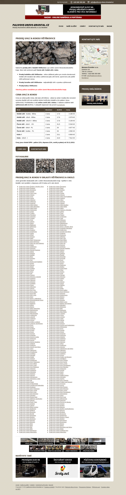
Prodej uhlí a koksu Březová (57, 410)
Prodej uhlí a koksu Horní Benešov (58, 367)
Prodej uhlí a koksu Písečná (27, 275)
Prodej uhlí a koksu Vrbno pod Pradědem (60, 196)
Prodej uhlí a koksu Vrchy (26, 196)
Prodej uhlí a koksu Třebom (56, 215)
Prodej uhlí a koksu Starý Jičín (57, 238)
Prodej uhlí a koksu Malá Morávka (28, 313)
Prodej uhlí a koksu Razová (26, 265)
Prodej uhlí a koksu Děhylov (27, 400)
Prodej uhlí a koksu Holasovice (57, 368)
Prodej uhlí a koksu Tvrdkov (26, 213)
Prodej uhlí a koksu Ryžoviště (57, 257)
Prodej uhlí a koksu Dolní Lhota (27, 392)
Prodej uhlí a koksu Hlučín (56, 372)
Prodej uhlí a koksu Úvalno (26, 211)
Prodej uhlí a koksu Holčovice (27, 368)
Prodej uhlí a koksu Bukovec (57, 407)
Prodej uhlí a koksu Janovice (57, 347)
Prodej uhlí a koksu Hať (25, 380)
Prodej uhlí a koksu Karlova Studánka (29, 342)
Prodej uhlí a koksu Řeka (26, 257)
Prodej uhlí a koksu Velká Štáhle (58, 206)
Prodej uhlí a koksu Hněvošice (27, 372)
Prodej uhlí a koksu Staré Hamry (58, 241)
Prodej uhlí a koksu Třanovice (27, 216)
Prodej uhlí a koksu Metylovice (57, 307)
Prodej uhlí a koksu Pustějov (27, 268)
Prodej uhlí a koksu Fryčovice (57, 384)
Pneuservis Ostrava (85, 487)
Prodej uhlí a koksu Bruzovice (27, 412)
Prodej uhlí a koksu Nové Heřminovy (59, 292)
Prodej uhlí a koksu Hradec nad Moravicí (60, 357)
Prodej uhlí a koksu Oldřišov (57, 285)
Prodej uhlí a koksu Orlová (56, 283)
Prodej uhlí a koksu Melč (56, 308)
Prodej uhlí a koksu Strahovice (57, 235)
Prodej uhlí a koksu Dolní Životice (58, 387)
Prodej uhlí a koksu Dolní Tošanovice (29, 389)
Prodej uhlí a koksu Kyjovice (57, 323)
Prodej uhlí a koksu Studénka (57, 233)
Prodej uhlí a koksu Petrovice (57, 277)
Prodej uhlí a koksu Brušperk (57, 412)
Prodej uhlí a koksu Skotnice (27, 253)
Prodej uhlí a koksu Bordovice (27, 419)
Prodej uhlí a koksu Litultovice (27, 318)
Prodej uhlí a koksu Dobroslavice (58, 394)
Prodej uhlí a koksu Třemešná (27, 215)
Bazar (109, 26)
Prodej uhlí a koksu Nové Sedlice (58, 290)
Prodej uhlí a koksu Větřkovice (27, 201)
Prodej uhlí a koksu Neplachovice (58, 295)
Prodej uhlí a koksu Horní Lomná (58, 363)
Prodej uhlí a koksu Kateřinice (57, 338)
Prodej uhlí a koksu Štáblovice (27, 225)
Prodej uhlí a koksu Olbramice (27, 287)
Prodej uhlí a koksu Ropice (26, 263)
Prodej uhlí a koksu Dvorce (56, 385)
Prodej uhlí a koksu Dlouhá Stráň (28, 397)
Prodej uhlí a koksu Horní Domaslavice (60, 365)
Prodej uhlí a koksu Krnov (56, 328)
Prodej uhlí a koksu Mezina (26, 307)
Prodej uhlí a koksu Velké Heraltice (58, 205)
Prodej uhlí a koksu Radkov (56, 267)
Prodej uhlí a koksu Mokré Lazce (58, 302)
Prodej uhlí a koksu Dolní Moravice (58, 389)
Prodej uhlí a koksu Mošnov (56, 297)
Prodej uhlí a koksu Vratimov (57, 198)
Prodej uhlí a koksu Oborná (26, 288)
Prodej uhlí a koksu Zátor (56, 191)
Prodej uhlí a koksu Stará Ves (57, 243)
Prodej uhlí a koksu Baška (56, 429)
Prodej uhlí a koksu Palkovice (27, 280)
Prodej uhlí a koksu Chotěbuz (27, 353)
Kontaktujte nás (96, 26)
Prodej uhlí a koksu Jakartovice (27, 350)
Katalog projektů (49, 487)
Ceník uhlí (21, 149)
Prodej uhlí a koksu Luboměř (27, 317)
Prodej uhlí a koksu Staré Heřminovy (29, 241)
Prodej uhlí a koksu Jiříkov (56, 343)
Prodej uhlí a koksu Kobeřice (57, 337)
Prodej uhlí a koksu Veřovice (57, 201)
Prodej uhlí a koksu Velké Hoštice (28, 205)
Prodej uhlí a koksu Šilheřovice (27, 226)
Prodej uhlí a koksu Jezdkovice (57, 345)
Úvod (61, 26)
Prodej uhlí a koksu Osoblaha (27, 283)
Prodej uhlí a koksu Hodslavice (27, 370)
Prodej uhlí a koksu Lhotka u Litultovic (29, 322)
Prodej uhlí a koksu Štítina (26, 223)
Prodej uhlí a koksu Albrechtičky (28, 432)
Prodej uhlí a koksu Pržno (26, 272)
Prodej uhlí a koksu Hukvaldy (27, 355)
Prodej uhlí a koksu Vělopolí (57, 203)
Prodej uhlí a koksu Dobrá (56, 395)
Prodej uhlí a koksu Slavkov (56, 250)
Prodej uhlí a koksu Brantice (27, 417)
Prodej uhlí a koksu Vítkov (56, 200)
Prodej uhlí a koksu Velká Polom (28, 208)
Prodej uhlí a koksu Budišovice (27, 409)
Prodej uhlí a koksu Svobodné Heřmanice (60, 228)
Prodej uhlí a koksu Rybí (26, 260)
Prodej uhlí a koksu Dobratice (27, 395)
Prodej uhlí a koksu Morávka (57, 300)
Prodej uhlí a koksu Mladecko (27, 303)
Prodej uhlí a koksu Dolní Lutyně (28, 390)
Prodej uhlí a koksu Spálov (26, 245)
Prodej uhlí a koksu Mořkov (56, 298)
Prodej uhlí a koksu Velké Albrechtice (29, 206)
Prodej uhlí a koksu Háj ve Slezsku (58, 380)
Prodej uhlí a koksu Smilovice (57, 247)
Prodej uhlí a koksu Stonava (27, 236)
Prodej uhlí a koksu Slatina (26, 252)
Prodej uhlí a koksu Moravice (27, 302)
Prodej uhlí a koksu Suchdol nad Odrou (60, 231)
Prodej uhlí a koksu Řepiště (56, 255)
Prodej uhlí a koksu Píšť (25, 273)
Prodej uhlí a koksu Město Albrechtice (29, 308)
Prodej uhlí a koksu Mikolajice (57, 305)
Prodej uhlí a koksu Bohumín (27, 422)
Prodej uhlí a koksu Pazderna (27, 278)
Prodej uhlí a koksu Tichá (26, 220)
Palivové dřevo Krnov (71, 487)
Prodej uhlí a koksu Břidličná (27, 410)
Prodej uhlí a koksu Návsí (26, 297)
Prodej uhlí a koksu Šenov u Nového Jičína (61, 226)
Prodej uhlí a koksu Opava (26, 285)
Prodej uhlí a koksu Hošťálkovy (57, 358)
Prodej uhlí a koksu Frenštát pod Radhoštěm (31, 385)
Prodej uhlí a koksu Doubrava (27, 387)
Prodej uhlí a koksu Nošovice (57, 293)
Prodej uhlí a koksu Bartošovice (28, 430)
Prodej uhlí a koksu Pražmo (56, 272)
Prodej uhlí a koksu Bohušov (27, 420)
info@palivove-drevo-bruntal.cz (102, 2)
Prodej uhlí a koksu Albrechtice (57, 432)
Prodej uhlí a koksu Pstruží (26, 270)
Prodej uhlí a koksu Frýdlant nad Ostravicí (60, 382)
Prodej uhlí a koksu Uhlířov (56, 211)
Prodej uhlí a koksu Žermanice (57, 186)
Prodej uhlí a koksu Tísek (56, 218)
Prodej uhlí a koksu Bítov (26, 424)
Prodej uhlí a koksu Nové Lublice (28, 292)
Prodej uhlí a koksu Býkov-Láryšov (28, 407)
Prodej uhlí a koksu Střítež (26, 235)
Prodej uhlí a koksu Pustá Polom (58, 268)
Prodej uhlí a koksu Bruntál (26, 414)
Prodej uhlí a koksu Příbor (56, 270)
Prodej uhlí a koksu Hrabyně (27, 358)
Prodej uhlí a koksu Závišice (57, 190)
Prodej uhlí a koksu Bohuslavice (58, 420)
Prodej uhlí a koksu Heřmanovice (28, 377)
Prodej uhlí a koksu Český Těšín (28, 402)
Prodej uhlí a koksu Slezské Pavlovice (29, 250)
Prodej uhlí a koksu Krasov (26, 332)
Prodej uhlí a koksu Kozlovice (57, 333)
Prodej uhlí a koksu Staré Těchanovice (29, 240)
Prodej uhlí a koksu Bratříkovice (58, 415)
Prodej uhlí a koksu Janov (26, 348)
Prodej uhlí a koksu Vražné (26, 198)
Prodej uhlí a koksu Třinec (56, 213)
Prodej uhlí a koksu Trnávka (26, 218)
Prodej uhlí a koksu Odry (56, 287)
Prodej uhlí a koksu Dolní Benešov (28, 394)
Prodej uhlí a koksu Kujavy (26, 327)
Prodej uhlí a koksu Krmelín (26, 330)
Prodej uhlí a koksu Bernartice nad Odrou (60, 427)
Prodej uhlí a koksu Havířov (56, 379)
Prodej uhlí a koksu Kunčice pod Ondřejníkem (61, 325)
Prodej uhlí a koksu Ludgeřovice (28, 315)
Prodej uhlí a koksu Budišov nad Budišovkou (61, 409)
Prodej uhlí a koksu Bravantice (27, 415)
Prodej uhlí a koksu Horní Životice (58, 360)
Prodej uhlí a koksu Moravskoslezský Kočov (31, 300)
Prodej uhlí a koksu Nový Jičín (27, 290)
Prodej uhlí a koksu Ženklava (27, 188)
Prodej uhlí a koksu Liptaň (56, 318)
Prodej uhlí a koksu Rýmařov (27, 258)
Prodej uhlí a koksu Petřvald (57, 275)
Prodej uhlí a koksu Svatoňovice (28, 231)
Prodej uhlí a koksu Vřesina (26, 195)
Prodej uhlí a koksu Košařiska (27, 335)
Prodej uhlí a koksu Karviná (26, 340)
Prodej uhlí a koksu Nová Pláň (27, 293)
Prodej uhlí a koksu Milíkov (26, 305)
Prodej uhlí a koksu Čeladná (27, 404)
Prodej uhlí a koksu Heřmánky (57, 377)
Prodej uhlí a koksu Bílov (26, 425)
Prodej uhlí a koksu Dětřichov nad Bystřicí (30, 399)
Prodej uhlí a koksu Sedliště (26, 255)
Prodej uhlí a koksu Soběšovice (27, 247)
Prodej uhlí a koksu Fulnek (26, 382)
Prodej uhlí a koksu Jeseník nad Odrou (30, 347)
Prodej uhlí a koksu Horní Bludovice (29, 367)
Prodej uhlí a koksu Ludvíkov (57, 313)
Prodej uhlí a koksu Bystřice (56, 405)
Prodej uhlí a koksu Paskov (56, 278)
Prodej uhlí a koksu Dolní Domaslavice (59, 392)
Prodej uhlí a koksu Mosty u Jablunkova (30, 298)
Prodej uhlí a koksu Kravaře (56, 330)
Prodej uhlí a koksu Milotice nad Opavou (60, 303)
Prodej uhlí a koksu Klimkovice (27, 338)
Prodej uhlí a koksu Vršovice (57, 195)
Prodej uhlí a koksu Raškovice (57, 265)
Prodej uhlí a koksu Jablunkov (57, 350)
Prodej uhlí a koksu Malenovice (27, 312)
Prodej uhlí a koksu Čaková (26, 405)
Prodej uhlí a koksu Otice (56, 280)
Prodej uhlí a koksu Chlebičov (57, 353)
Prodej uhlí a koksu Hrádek (26, 357)
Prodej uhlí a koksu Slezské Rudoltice (59, 248)
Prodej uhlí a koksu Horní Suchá (58, 362)
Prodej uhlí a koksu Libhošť (56, 320)
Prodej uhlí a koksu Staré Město (58, 240)
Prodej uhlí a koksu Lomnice (57, 317)
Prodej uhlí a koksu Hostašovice (28, 360)
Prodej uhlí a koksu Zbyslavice (27, 190)
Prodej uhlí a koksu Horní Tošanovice (29, 362)
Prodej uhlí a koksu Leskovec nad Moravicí (31, 323)
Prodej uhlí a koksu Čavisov (56, 404)
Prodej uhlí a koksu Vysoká (56, 193)
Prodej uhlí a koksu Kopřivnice (57, 335)
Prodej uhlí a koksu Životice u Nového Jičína (31, 186)
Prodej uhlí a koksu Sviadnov (27, 230)
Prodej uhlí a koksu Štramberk (57, 221)
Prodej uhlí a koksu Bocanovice (57, 422)
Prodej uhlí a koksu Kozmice (27, 333)
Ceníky (83, 26)
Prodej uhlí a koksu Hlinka (56, 373)
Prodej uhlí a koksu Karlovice (57, 340)
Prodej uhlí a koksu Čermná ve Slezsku (60, 402)
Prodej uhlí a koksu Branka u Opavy (59, 417)
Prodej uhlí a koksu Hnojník (56, 370)
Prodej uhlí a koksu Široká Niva (57, 225)
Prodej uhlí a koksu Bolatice (56, 419)
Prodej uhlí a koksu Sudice (26, 233)
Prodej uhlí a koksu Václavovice (28, 210)
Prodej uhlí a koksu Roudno (56, 262)
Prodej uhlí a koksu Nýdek (56, 288)
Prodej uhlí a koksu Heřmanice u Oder (29, 379)
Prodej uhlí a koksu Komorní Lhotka (29, 337)
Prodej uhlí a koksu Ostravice (27, 282)
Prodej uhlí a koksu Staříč (26, 238)
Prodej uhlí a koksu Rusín (56, 260)
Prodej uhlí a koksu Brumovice (57, 414)
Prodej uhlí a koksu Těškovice (57, 220)
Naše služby (71, 26)
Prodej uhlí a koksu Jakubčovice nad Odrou (61, 348)
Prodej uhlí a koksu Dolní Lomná (58, 390)
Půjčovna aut (96, 487)
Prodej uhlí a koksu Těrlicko (26, 221)
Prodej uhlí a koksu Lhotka (56, 322)
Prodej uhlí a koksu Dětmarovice (58, 399)
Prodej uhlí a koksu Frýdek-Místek (28, 384)
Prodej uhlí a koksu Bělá (25, 429)
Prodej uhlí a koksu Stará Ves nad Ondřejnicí (31, 243)
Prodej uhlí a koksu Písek (56, 273)
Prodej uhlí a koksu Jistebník (27, 343)
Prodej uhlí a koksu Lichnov (26, 320)
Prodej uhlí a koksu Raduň (26, 267)
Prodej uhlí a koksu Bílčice (56, 425)
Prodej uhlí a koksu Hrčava (56, 355)
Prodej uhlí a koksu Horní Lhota (28, 365)
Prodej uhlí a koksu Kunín (26, 325)
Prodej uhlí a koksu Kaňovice (57, 342)
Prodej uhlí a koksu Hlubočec (27, 373)
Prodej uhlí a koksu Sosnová (57, 245)
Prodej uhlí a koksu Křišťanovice (58, 327)
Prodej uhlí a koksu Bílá (25, 427)
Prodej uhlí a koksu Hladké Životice (59, 375)
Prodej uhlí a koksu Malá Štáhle (58, 312)
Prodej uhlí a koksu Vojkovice (27, 200)
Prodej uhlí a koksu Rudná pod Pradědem (30, 262)
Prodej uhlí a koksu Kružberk (27, 328)
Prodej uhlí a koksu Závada (26, 191)
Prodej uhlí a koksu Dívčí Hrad (57, 397)
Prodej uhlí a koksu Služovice (27, 248)
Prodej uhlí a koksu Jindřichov (27, 345)
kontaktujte (61, 105)
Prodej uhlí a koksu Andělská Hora (58, 430)
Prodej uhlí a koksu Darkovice (57, 400)
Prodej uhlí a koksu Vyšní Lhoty (28, 193)
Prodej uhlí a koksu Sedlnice (57, 253)
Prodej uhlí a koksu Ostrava (56, 282)
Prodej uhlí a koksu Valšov (56, 208)
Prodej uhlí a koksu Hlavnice (27, 375)
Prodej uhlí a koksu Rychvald (57, 258)
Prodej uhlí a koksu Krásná (56, 332)
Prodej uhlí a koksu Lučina (56, 315)
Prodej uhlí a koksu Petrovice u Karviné (30, 277)
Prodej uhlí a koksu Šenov (26, 228)
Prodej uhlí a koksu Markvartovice (28, 310)
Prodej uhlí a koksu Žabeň (56, 188)
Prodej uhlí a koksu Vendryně (27, 203)
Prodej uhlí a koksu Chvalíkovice (28, 352)
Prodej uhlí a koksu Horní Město (28, 363)
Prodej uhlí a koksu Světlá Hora (58, 230)
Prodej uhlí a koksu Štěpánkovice (58, 223)
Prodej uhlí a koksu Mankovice (57, 310)
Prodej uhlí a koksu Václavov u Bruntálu (60, 210)
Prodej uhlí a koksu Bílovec (56, 424)
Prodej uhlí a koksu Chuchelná (57, 352)
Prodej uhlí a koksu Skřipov (56, 252)
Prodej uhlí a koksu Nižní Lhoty (27, 295)
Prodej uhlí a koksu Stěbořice (57, 236)
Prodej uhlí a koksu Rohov (56, 263)
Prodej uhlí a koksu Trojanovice (57, 216)
